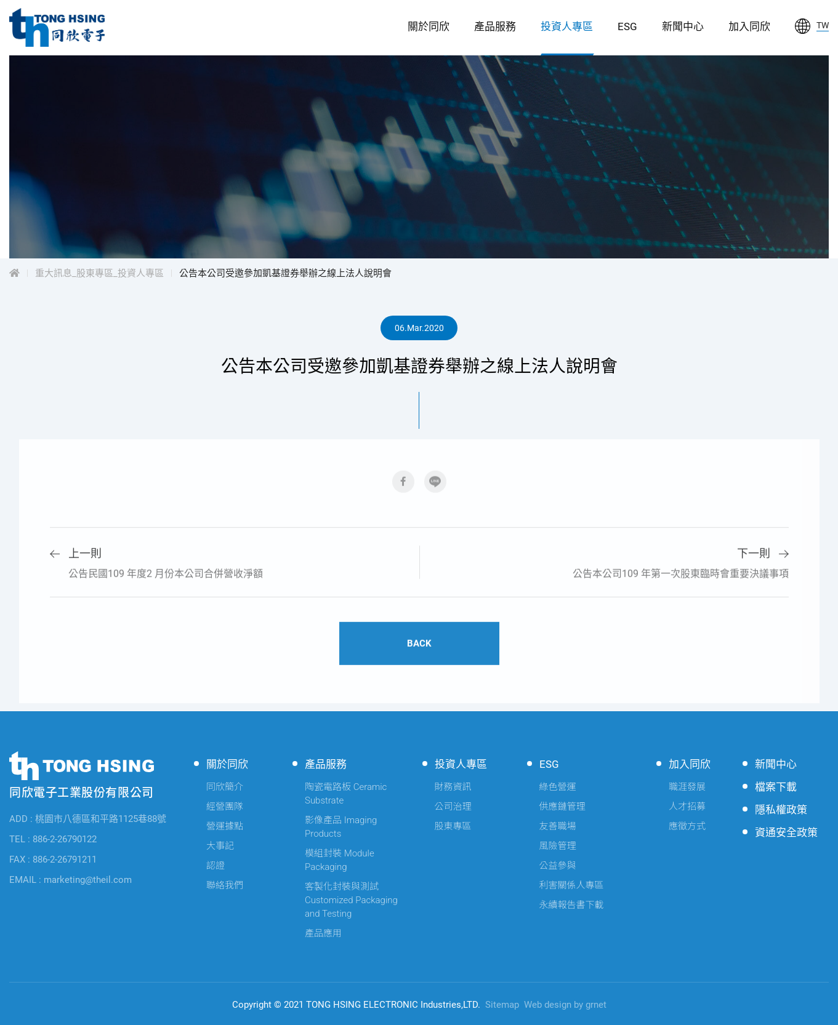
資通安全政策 (786, 832)
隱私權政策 (781, 810)
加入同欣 (749, 26)
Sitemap (502, 1004)
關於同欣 (428, 26)
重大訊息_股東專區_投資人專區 (99, 273)
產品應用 (323, 933)
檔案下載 (776, 787)
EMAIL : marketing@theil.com (70, 879)
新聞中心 (683, 26)
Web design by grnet (565, 1004)
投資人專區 (567, 26)
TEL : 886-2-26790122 (53, 839)
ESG (627, 26)
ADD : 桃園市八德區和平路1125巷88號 (87, 818)
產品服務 (495, 26)
